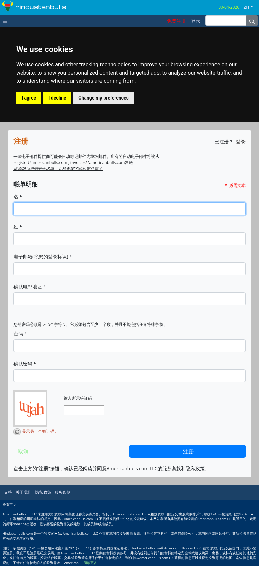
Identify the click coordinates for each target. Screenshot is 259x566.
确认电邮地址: (29, 286)
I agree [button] (29, 98)
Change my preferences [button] (103, 98)
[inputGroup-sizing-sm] (226, 20)
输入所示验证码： (80, 398)
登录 (241, 141)
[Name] (252, 20)
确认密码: (24, 363)
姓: (17, 226)
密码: (20, 333)
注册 (188, 451)
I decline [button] (57, 98)
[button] (250, 7)
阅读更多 (90, 563)
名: (17, 196)
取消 (23, 451)
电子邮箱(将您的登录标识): (42, 256)
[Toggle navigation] (6, 20)
